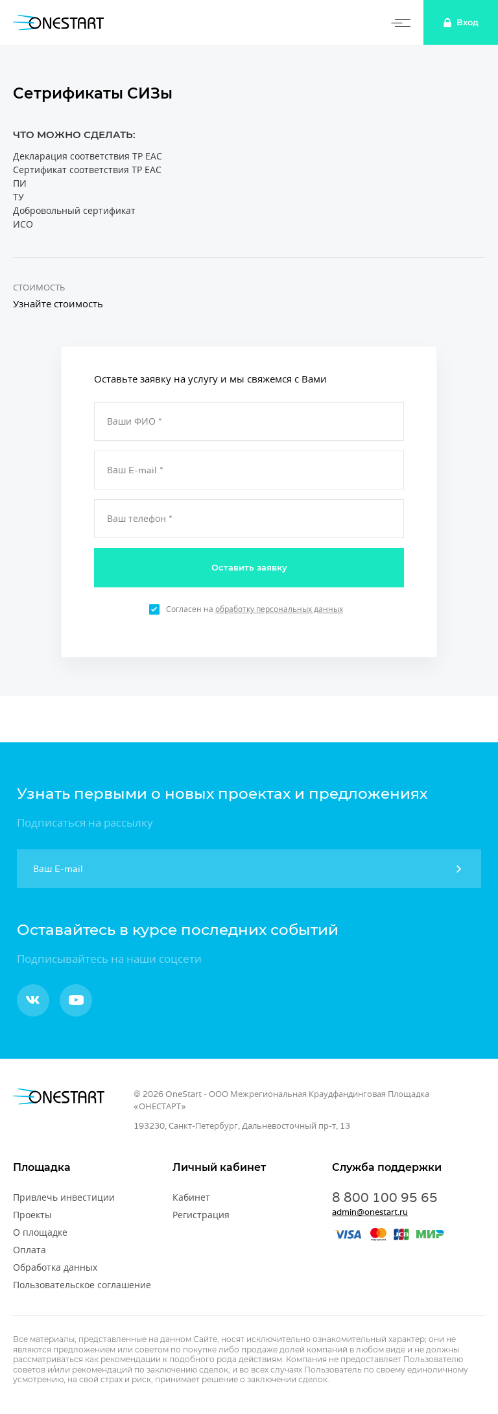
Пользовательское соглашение (82, 1285)
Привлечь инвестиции (64, 1197)
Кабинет (191, 1197)
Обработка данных (55, 1267)
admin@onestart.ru (370, 1212)
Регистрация (201, 1215)
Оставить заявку (249, 567)
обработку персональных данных (279, 609)
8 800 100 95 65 (385, 1197)
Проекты (32, 1215)
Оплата (29, 1250)
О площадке (40, 1232)
